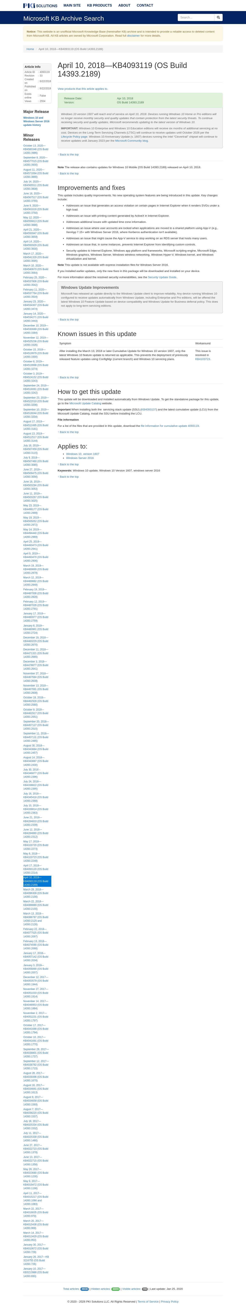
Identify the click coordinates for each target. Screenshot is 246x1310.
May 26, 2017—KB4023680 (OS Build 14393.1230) (35, 1173)
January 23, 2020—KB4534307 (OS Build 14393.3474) (35, 305)
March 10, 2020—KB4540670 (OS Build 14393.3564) (35, 269)
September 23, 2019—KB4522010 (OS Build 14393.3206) (36, 401)
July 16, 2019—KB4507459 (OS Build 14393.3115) (35, 449)
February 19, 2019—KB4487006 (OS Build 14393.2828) (35, 593)
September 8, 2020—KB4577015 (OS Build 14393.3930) (35, 161)
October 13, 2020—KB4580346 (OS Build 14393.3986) (35, 149)
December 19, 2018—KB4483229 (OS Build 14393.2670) (35, 641)
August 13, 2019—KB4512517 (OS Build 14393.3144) (35, 437)
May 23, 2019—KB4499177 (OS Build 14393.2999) (35, 509)
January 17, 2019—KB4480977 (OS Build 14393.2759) (35, 617)
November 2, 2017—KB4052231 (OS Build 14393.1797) (35, 1017)
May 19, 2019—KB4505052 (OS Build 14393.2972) (35, 521)
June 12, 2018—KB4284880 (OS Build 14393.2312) (35, 833)
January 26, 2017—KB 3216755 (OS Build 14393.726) (36, 1260)
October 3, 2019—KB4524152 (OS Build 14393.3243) (35, 377)
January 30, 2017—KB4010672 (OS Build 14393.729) (35, 1248)
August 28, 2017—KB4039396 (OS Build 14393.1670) (35, 1077)
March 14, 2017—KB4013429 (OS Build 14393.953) (35, 1236)
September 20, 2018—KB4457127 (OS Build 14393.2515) (36, 725)
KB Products (99, 5)
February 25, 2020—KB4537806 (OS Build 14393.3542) (35, 281)
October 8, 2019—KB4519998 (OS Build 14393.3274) (35, 365)
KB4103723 (202, 359)
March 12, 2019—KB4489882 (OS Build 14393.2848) (35, 581)
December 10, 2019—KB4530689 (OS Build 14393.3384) (35, 329)
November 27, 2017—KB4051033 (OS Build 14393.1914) (35, 993)
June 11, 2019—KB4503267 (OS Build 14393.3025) (35, 497)
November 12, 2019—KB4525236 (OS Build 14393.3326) (35, 341)
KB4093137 (148, 409)
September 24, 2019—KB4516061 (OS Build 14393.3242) (36, 389)
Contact (145, 5)
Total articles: (71, 1288)
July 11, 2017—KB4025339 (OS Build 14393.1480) (35, 1137)
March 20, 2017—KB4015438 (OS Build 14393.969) (35, 1224)
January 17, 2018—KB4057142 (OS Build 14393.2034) (35, 957)
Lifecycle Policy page (74, 136)
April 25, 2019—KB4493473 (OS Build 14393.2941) (35, 545)
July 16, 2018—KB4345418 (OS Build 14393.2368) (35, 797)
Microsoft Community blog (131, 140)
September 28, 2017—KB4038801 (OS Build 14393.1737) (36, 1053)
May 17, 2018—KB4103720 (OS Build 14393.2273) (35, 845)
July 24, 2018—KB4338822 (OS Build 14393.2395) (35, 785)
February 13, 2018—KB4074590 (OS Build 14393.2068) (35, 945)
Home (30, 49)
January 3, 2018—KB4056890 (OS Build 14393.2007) (35, 969)
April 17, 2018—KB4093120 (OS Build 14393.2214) (35, 869)
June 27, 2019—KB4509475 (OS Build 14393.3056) (35, 473)
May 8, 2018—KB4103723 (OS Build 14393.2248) (35, 857)
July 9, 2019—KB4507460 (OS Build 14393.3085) (35, 461)
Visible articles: (131, 1288)
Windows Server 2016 (80, 458)
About (124, 5)
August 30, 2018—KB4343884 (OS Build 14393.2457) (35, 749)
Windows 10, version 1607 (82, 454)
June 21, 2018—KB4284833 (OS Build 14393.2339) (35, 821)
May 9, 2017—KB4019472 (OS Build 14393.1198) (35, 1185)
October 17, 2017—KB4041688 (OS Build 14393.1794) (35, 1029)
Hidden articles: (101, 1288)
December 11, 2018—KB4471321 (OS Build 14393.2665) (35, 653)
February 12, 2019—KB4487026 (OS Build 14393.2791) (35, 605)
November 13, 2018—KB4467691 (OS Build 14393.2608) (35, 689)
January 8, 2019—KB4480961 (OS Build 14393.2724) (35, 629)
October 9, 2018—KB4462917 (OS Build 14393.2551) (35, 713)
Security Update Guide (162, 277)
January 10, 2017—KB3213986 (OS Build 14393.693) (35, 1272)
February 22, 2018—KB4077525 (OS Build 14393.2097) (35, 933)
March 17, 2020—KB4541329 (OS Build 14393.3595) (35, 257)
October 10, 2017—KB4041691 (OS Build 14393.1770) (35, 1041)
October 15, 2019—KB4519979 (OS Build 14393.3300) (35, 353)
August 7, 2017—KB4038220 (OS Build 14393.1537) (35, 1113)
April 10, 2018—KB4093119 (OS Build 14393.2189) (35, 881)
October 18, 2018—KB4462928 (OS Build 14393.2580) (35, 701)
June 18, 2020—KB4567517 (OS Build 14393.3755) (35, 197)
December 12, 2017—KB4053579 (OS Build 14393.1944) (35, 981)
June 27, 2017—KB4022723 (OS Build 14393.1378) (35, 1149)
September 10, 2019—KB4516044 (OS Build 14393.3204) (36, 413)
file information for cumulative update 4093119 (170, 425)
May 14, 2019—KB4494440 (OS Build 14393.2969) (35, 533)
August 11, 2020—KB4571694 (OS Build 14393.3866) (35, 173)
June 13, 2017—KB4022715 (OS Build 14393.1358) (35, 1161)
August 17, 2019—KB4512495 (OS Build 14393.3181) (35, 425)
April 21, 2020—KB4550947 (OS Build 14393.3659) (35, 233)
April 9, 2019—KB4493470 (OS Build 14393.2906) (35, 557)
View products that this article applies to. (83, 88)
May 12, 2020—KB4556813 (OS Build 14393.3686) (35, 221)
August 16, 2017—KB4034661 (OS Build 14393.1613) (35, 1089)
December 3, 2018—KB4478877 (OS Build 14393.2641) (35, 665)
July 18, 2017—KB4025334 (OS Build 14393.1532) (35, 1125)
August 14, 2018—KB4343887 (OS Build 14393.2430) (35, 761)
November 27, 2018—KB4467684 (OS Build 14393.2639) (35, 677)
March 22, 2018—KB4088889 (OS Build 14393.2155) (35, 905)
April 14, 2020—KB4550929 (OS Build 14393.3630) (35, 245)
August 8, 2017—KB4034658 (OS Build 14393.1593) (35, 1101)
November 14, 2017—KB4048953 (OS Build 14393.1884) (35, 1005)
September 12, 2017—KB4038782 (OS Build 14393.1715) (36, 1065)
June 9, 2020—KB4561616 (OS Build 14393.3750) (35, 209)
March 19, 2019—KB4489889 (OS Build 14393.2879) (35, 569)
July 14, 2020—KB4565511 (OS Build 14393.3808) (35, 185)
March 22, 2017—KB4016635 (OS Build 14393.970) (35, 1212)
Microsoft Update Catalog (85, 403)
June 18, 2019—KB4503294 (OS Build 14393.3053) (35, 485)
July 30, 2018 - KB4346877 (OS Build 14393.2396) (35, 773)
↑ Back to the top (68, 154)
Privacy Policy (170, 1301)
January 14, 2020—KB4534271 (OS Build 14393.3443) (35, 317)
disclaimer (133, 35)
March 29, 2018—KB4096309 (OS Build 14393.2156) (35, 893)
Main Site (72, 5)
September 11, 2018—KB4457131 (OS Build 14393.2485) (36, 737)
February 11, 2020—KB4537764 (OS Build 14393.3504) (35, 293)
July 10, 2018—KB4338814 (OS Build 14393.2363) (35, 809)
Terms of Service (148, 1301)
